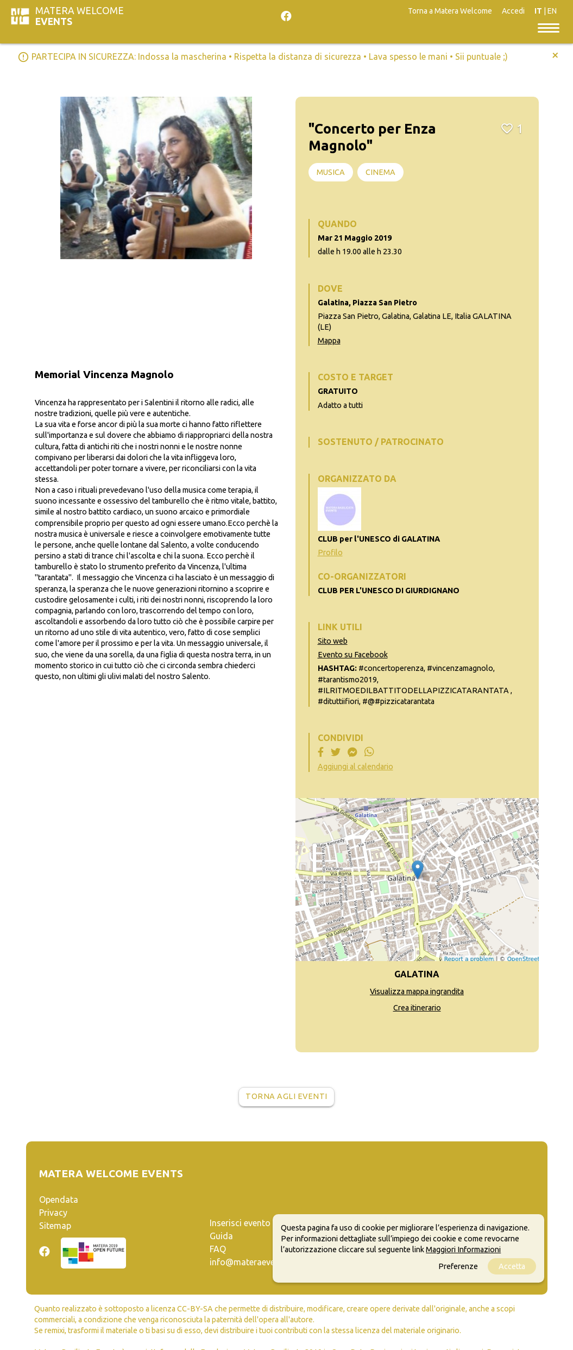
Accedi (513, 11)
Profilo (330, 552)
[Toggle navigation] (548, 27)
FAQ (218, 1249)
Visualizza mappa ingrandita (417, 991)
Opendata (58, 1199)
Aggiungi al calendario (355, 766)
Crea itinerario (417, 1007)
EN (552, 11)
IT (538, 11)
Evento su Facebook (353, 654)
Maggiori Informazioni (463, 1249)
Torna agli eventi (286, 1096)
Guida (221, 1236)
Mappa (329, 340)
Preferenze (458, 1266)
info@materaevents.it (252, 1262)
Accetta (512, 1266)
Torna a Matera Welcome (450, 11)
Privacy (53, 1212)
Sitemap (55, 1225)
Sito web (333, 641)
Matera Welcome (79, 16)
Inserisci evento (240, 1223)
